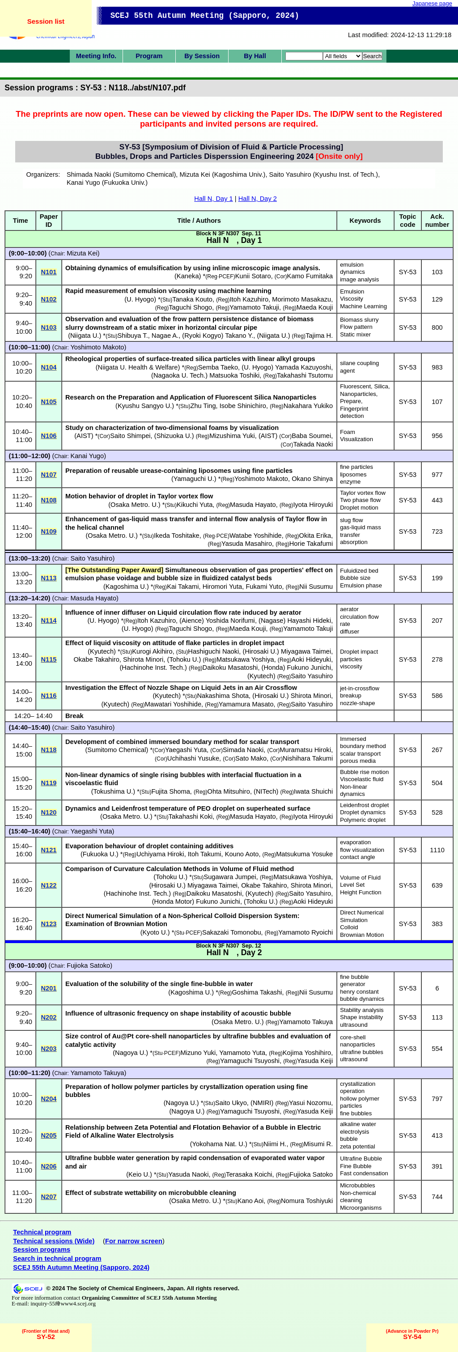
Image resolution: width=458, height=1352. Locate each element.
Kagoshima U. (126, 586)
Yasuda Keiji (315, 1060)
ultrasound (354, 1024)
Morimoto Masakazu (301, 299)
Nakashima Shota (223, 695)
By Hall (255, 56)
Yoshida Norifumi (230, 620)
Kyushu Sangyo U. (145, 405)
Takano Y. (239, 335)
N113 (48, 578)
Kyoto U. (155, 932)
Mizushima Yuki (232, 435)
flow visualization (362, 849)
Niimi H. (274, 1144)
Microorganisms (361, 1207)
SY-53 (407, 272)
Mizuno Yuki (198, 1052)
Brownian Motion (362, 934)
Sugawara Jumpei (230, 876)
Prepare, (351, 401)
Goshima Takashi (257, 992)
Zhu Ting (203, 405)
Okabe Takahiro (96, 659)
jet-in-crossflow (359, 688)
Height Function (360, 892)
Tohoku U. (184, 659)
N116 (48, 695)
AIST (83, 435)
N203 (48, 1048)
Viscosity (351, 298)
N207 (48, 1196)
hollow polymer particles (359, 1102)
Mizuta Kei (82, 253)
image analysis (359, 279)
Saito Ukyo (231, 1102)
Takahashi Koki (191, 816)
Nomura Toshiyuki (307, 1200)
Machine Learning (363, 306)
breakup (350, 695)
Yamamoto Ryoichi (305, 932)
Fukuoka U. (99, 854)
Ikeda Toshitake (176, 535)
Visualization (356, 439)
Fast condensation (364, 1173)
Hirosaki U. (261, 651)
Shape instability (361, 1017)
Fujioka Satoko (88, 965)
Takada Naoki (313, 444)
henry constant (359, 991)
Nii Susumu (316, 586)
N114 (48, 620)
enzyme (350, 481)
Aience (192, 620)
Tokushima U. (113, 791)
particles (351, 659)
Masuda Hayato (253, 504)
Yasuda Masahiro (246, 543)
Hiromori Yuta (222, 586)
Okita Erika (315, 535)
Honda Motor (173, 901)
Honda (273, 667)
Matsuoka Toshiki (234, 375)
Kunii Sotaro (253, 276)
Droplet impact (359, 651)
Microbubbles (357, 1185)
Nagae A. (165, 335)
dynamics (352, 271)
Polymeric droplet (363, 819)
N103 (48, 327)
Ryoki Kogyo (202, 335)
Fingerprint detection (354, 412)
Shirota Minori (143, 659)
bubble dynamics (362, 998)
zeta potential (357, 1146)
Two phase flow (360, 500)
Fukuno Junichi (309, 667)
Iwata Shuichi (313, 791)
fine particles (356, 466)
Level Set (352, 884)
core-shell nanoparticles (357, 1041)
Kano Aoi (250, 1200)
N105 (48, 401)
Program (149, 56)
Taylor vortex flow (363, 492)
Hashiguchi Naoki (213, 651)
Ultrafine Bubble (361, 1158)
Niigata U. (84, 335)
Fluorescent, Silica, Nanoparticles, (365, 390)
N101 (48, 272)
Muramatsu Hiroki (305, 749)
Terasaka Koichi (249, 1174)
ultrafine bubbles (361, 1052)
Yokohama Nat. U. (218, 1144)
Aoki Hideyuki (311, 659)
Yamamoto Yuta (242, 1052)
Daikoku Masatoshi (230, 667)
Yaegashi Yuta (186, 749)
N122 (48, 885)
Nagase (272, 620)
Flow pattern (356, 326)
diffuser (349, 631)
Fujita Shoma (171, 791)
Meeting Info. (96, 56)
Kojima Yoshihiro (307, 1052)
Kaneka (188, 276)
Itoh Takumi (204, 854)
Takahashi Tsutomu (305, 375)
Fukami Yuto (264, 586)
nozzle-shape (357, 703)
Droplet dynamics (363, 812)
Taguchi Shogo (190, 307)
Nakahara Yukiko (308, 405)
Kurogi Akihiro (152, 651)
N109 (48, 531)
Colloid (349, 927)
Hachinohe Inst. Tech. (153, 667)
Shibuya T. (133, 335)
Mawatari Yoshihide (173, 704)
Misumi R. (318, 1144)
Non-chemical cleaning (358, 1197)
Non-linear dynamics (353, 790)
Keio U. (139, 1174)
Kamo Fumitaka (310, 276)
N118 (48, 749)
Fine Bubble (355, 1166)
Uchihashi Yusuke (193, 758)
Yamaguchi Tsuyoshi (250, 1060)
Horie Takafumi (311, 543)
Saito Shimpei (130, 435)
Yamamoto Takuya (306, 1021)
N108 (48, 500)
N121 (48, 850)
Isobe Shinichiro (243, 405)
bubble (349, 1138)
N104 (48, 367)
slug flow (351, 520)
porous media (358, 760)
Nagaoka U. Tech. (179, 375)
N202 (48, 1017)
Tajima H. (319, 335)
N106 (48, 435)
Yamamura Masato (246, 704)
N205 (48, 1135)
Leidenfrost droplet (364, 805)
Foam (347, 432)
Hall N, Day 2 (257, 198)
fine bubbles (356, 1113)
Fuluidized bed (359, 570)
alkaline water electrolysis (358, 1128)
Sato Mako (251, 758)
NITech (266, 791)
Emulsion (352, 291)
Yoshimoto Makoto (97, 347)
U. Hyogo (140, 299)
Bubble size (355, 577)
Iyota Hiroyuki (313, 504)
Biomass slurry (359, 319)
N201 (48, 988)
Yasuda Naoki (188, 1174)
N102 (48, 299)
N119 (48, 783)
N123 (48, 923)
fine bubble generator (354, 981)
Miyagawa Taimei (306, 651)
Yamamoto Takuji (254, 307)
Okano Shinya (312, 478)
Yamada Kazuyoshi (303, 367)
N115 (48, 659)
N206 (48, 1166)
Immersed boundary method (363, 743)
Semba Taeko (218, 367)
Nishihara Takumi (308, 758)
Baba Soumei (311, 435)
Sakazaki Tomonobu (231, 932)
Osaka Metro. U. (134, 504)
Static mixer (355, 334)
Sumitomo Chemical (116, 749)
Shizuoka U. (174, 435)
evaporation (355, 842)
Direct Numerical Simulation (361, 916)
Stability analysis (361, 1010)
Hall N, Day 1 (213, 198)
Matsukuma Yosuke (304, 854)
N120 (48, 812)
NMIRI (262, 1102)
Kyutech (102, 651)
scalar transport (360, 753)
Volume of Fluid (360, 877)
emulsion (352, 264)
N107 (48, 474)
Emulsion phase (361, 585)
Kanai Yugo (87, 455)
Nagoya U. (130, 1052)
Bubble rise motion (364, 772)
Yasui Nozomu (310, 1102)
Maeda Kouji (315, 307)
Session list (45, 21)
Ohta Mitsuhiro (229, 791)
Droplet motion (359, 507)
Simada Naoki (243, 749)
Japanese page (432, 3)
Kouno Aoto (242, 854)
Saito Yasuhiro (91, 558)
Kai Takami (183, 586)
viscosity (351, 666)
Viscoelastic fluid (361, 779)
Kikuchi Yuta (194, 504)
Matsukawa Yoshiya (245, 659)
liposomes (353, 474)
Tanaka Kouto (192, 299)
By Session (202, 56)
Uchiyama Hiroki (160, 854)
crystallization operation (357, 1087)
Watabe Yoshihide (255, 535)
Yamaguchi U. (194, 478)
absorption (354, 542)
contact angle (357, 857)
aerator (349, 609)
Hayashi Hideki (309, 620)
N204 (48, 1098)
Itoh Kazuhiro (249, 299)
